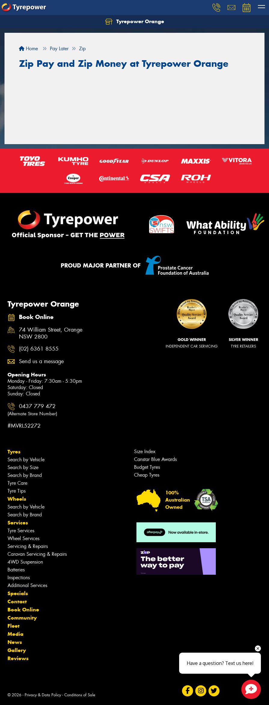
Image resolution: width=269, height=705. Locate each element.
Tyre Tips (17, 491)
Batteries (16, 570)
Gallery (17, 650)
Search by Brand (25, 475)
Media (15, 634)
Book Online (23, 609)
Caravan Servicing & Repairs (37, 554)
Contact (17, 601)
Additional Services (27, 585)
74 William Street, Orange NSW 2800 (50, 333)
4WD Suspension (25, 562)
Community (22, 617)
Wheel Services (23, 538)
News (15, 642)
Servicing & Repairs (28, 546)
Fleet (14, 626)
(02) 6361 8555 (39, 348)
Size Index (144, 451)
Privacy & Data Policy (43, 694)
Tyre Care (17, 483)
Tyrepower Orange (134, 21)
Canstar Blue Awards (155, 459)
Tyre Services (21, 530)
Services (18, 522)
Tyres (14, 451)
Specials (18, 593)
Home (28, 48)
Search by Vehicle (26, 459)
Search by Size (23, 467)
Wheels (17, 499)
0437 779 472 (32, 410)
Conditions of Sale (79, 694)
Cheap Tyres (146, 475)
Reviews (18, 658)
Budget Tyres (147, 467)
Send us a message (41, 361)
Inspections (19, 577)
